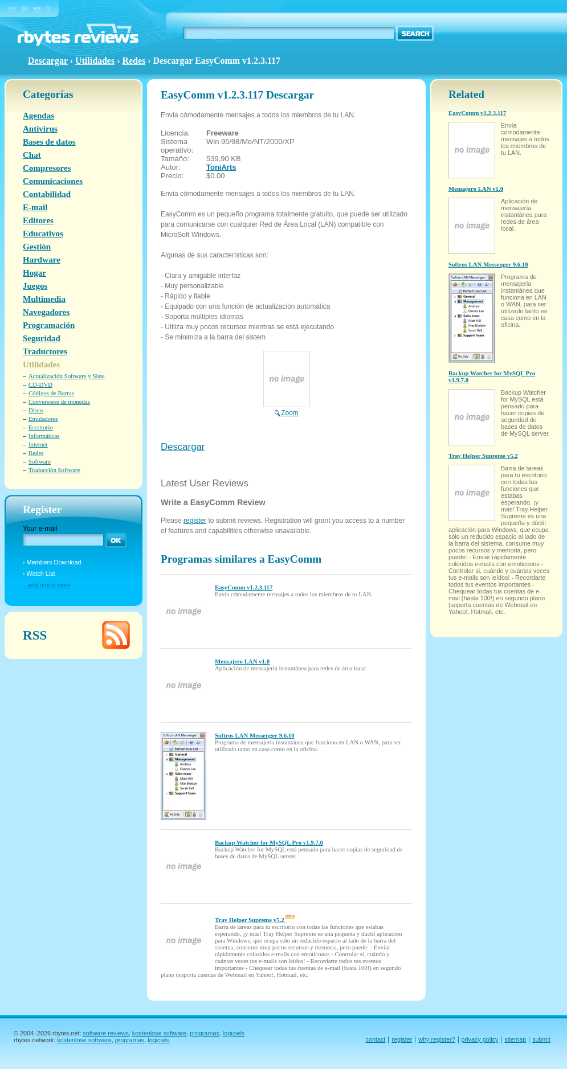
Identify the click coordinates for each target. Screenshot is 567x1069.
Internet (38, 444)
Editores (38, 220)
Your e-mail (40, 529)
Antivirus (40, 128)
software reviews (105, 1033)
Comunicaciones (53, 181)
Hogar (34, 272)
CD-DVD (40, 384)
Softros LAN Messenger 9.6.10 (255, 735)
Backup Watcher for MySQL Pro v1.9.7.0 (269, 842)
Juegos (35, 285)
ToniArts (221, 167)
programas (204, 1033)
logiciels (233, 1033)
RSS (35, 635)
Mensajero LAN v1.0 (242, 661)
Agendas (38, 115)
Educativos (43, 233)
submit (541, 1039)
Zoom (286, 409)
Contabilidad (47, 194)
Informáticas (44, 435)
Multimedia (44, 299)
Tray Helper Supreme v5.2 (255, 919)
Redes (133, 60)
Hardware (41, 259)
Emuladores (43, 418)
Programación (49, 325)
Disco (35, 410)
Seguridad (41, 338)
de (24, 8)
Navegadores (46, 312)
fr (48, 8)
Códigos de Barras (51, 393)
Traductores (45, 351)
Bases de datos (49, 141)
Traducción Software (54, 469)
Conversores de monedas (59, 401)
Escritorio (40, 427)
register (194, 521)
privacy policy (480, 1039)
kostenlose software (159, 1033)
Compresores (47, 168)
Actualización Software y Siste (66, 375)
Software (39, 461)
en (12, 8)
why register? (436, 1039)
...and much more (47, 584)
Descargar (183, 446)
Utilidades (95, 60)
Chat (32, 154)
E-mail (35, 207)
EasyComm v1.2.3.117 (243, 587)
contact (376, 1039)
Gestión (37, 246)
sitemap (515, 1039)
